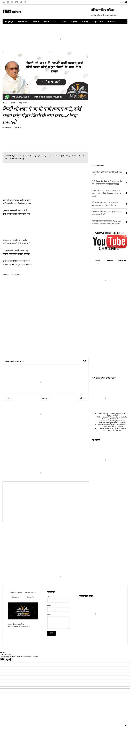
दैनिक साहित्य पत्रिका (102, 10)
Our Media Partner (15, 592)
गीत (54, 22)
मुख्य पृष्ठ (9, 22)
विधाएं (36, 22)
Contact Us (30, 597)
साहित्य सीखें (98, 22)
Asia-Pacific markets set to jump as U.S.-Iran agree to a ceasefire (112, 429)
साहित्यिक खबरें (23, 22)
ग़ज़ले (46, 22)
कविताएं (85, 22)
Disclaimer (15, 597)
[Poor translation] (9, 661)
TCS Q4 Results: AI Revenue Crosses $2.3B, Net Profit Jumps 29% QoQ (112, 418)
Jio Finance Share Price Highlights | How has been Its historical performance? (112, 422)
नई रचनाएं (96, 440)
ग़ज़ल (13, 103)
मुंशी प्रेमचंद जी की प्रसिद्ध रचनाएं (104, 378)
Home (5, 103)
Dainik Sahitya (25, 626)
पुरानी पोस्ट (82, 398)
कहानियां (74, 22)
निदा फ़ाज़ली (23, 103)
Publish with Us (30, 592)
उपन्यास (63, 22)
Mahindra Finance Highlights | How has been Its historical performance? (112, 425)
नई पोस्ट (7, 398)
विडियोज (111, 22)
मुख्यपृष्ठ (44, 398)
